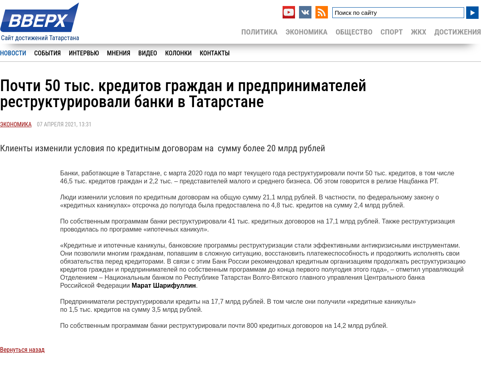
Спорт (391, 32)
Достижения (457, 32)
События (47, 53)
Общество (353, 32)
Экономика (306, 32)
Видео (147, 53)
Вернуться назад (22, 350)
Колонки (178, 53)
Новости (13, 53)
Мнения (118, 53)
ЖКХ (418, 32)
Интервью (84, 53)
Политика (259, 32)
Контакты (215, 53)
